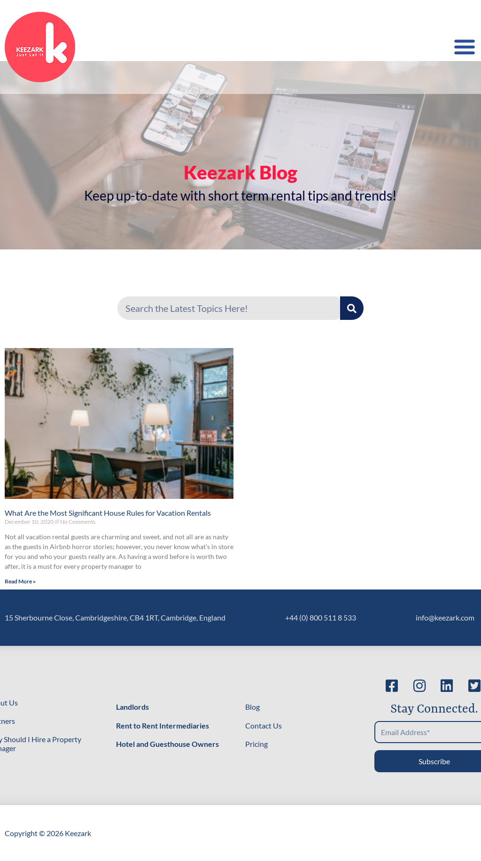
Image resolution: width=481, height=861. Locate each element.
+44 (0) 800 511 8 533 (320, 617)
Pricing (256, 743)
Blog (252, 706)
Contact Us (263, 725)
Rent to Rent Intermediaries (162, 725)
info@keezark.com (445, 617)
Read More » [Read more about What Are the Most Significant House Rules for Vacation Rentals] (20, 581)
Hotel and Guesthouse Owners (167, 743)
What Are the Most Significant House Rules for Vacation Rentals (108, 512)
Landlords (132, 706)
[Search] (352, 308)
